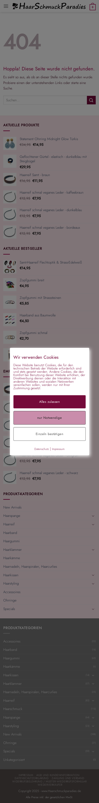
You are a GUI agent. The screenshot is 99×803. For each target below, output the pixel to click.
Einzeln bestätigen (49, 434)
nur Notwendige (49, 417)
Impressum (58, 449)
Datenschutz (41, 449)
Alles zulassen (49, 401)
